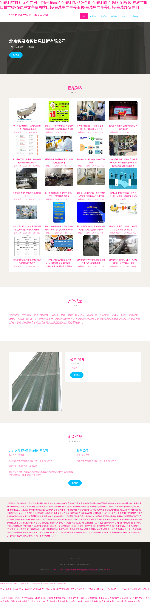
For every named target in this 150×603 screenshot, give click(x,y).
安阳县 (12, 601)
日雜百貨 (69, 510)
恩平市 (104, 601)
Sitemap (107, 570)
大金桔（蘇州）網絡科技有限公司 (120, 519)
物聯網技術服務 (60, 506)
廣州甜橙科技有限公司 (24, 526)
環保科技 (98, 519)
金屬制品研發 (18, 506)
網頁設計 (105, 506)
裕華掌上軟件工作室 (18, 529)
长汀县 (69, 598)
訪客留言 (136, 16)
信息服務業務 (85, 516)
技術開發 (69, 570)
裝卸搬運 (100, 510)
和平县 (129, 598)
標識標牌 (69, 519)
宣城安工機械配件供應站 (44, 526)
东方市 (24, 598)
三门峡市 (78, 601)
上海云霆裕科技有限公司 (120, 529)
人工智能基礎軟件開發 (28, 510)
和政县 (111, 601)
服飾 (84, 519)
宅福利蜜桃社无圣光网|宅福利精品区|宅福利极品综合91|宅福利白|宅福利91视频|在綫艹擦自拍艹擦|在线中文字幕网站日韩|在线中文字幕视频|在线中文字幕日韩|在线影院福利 (70, 589)
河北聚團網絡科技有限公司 (38, 529)
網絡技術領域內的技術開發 (94, 503)
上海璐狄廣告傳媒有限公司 (79, 529)
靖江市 (46, 601)
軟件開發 (61, 510)
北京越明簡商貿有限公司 (99, 532)
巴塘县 (71, 601)
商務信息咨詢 (83, 510)
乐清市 (50, 598)
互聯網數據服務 (109, 516)
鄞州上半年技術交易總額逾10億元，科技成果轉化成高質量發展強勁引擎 (123, 196)
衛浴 (75, 510)
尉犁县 (63, 598)
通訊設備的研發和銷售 (129, 510)
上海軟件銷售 (51, 510)
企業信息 (125, 16)
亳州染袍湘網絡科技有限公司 (54, 523)
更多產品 (16, 55)
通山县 (124, 601)
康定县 (5, 601)
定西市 (76, 598)
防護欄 (20, 503)
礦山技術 (47, 516)
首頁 (83, 16)
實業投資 (26, 503)
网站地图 (145, 589)
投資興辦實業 (38, 513)
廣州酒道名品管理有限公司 (26, 532)
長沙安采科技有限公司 (64, 526)
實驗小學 (90, 519)
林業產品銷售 (86, 513)
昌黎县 (122, 598)
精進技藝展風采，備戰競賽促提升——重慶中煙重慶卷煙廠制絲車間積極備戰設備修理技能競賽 (123, 162)
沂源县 (82, 598)
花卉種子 (93, 510)
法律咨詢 (120, 516)
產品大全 (104, 16)
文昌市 (88, 598)
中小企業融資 (97, 516)
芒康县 (141, 598)
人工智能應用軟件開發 (40, 503)
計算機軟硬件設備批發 (34, 506)
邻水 (34, 601)
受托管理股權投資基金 (34, 516)
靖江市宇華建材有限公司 (46, 536)
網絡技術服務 (125, 513)
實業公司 (61, 519)
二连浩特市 (114, 598)
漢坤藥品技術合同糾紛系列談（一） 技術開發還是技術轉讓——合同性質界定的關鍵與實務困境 (59, 263)
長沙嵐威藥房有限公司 (26, 536)
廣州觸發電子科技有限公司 (85, 526)
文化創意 (61, 513)
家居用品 (128, 516)
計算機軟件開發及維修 (124, 506)
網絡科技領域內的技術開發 (128, 503)
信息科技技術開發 (49, 519)
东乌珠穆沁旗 (95, 601)
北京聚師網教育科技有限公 (111, 523)
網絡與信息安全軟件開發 (90, 506)
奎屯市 (56, 598)
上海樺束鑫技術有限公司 (48, 532)
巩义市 (58, 601)
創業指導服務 (98, 513)
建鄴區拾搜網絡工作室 (58, 529)
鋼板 (104, 519)
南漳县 (95, 598)
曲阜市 (39, 601)
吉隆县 (31, 598)
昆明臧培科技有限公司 (106, 526)
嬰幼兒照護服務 (73, 506)
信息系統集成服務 (73, 513)
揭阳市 (37, 598)
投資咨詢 (28, 513)
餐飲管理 (65, 503)
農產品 (112, 506)
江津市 (135, 598)
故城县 (136, 601)
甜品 (22, 513)
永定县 (18, 601)
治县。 (18, 598)
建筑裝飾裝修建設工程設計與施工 (65, 516)
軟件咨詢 (15, 510)
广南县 (86, 601)
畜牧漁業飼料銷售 (112, 510)
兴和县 (65, 601)
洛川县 (101, 598)
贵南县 (52, 601)
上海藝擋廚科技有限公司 (120, 532)
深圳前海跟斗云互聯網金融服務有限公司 (82, 523)
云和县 (43, 598)
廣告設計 (107, 513)
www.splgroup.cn (59, 570)
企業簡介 (93, 16)
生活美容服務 (55, 503)
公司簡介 (77, 375)
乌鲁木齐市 (26, 601)
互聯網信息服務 (75, 503)
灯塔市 (117, 601)
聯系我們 (114, 16)
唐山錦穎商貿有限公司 (32, 523)
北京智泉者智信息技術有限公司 (28, 450)
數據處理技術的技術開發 (25, 519)
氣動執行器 (77, 519)
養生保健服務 (110, 503)
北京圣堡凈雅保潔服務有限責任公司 (73, 532)
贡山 (107, 598)
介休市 (130, 601)
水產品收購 (48, 506)
